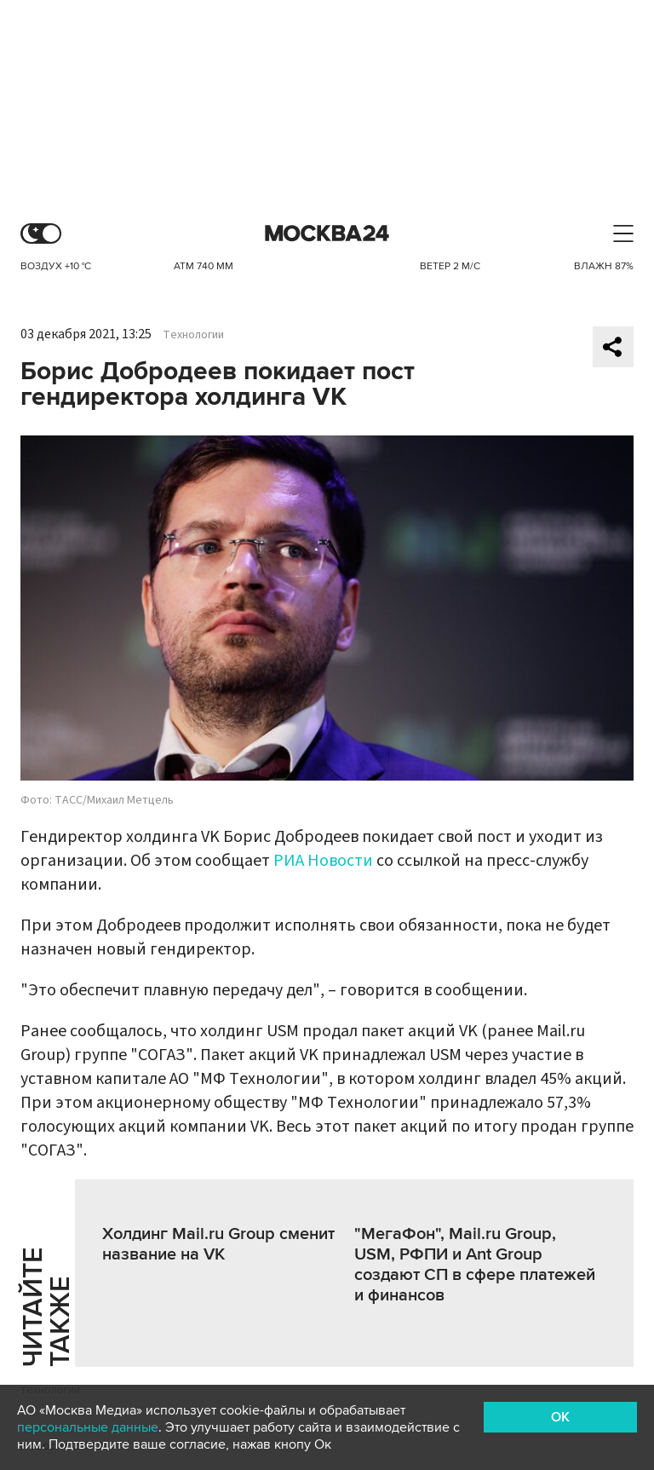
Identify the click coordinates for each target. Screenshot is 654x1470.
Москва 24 (327, 234)
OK (560, 1417)
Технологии (193, 334)
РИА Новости (323, 861)
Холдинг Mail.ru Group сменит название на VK (218, 1244)
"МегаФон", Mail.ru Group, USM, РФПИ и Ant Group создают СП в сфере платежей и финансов (474, 1265)
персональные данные (87, 1427)
